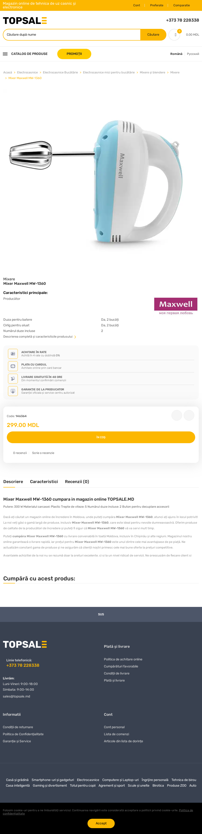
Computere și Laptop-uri (120, 780)
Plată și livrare (114, 680)
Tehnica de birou (184, 780)
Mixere (174, 72)
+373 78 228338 (182, 20)
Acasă (7, 72)
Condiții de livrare (117, 673)
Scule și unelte (138, 786)
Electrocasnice (27, 72)
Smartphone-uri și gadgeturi (53, 780)
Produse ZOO (176, 786)
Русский (193, 53)
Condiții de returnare (18, 727)
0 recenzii (20, 453)
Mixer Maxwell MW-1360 (25, 78)
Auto (192, 786)
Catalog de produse (25, 54)
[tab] (13, 483)
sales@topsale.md (16, 696)
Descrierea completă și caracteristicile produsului (40, 336)
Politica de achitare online (123, 659)
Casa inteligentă (18, 786)
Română (176, 53)
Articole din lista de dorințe (123, 741)
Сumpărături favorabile (121, 666)
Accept (101, 823)
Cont (136, 5)
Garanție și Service (17, 741)
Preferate (156, 5)
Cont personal (114, 727)
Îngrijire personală (155, 780)
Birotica (158, 786)
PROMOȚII (74, 54)
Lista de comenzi (116, 734)
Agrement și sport (112, 786)
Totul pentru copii (82, 786)
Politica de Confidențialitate (23, 734)
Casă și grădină (17, 780)
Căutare (153, 34)
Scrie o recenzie (43, 453)
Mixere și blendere (152, 72)
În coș (101, 437)
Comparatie (181, 5)
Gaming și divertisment (50, 786)
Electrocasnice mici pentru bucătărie (109, 72)
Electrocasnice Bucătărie (60, 72)
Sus (101, 614)
